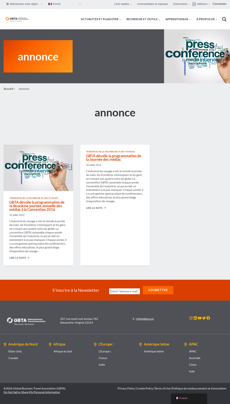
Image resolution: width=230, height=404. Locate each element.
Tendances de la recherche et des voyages (33, 198)
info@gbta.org (145, 318)
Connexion (220, 3)
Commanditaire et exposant (152, 4)
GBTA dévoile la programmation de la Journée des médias (113, 158)
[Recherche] (224, 19)
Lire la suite (19, 257)
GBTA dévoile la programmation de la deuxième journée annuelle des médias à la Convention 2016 (37, 206)
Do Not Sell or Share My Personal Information (32, 392)
